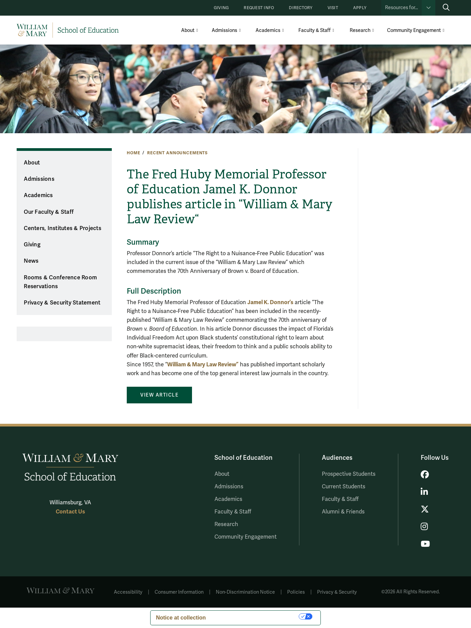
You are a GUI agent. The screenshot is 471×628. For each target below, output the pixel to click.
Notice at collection (181, 618)
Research (360, 30)
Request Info (259, 8)
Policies (296, 592)
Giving (221, 8)
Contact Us (70, 511)
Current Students (343, 486)
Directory (300, 8)
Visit (333, 8)
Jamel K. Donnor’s (270, 302)
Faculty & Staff (314, 30)
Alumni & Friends (343, 511)
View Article (159, 395)
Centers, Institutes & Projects (62, 228)
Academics (268, 30)
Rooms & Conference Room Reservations (60, 282)
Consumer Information (179, 592)
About (187, 30)
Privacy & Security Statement (62, 302)
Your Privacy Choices (256, 616)
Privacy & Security (337, 592)
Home (133, 153)
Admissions (224, 30)
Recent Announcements (177, 153)
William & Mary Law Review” (203, 364)
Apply (359, 8)
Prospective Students (349, 474)
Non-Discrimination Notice (245, 592)
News (31, 261)
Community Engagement (414, 30)
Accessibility (128, 592)
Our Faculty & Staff (49, 212)
